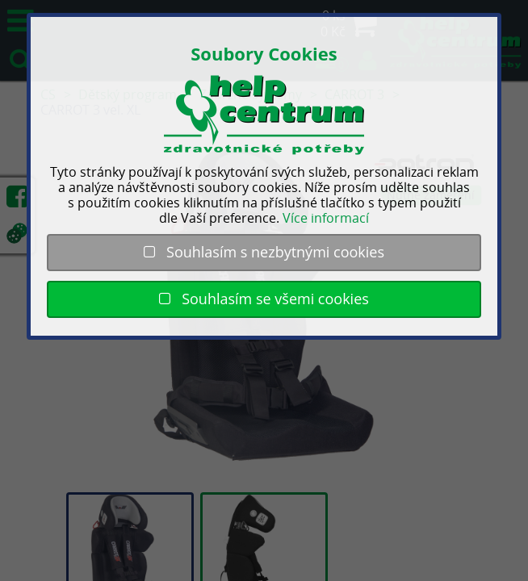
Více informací (326, 218)
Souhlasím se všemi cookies (264, 298)
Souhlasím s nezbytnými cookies (264, 251)
